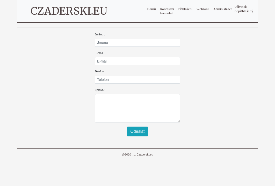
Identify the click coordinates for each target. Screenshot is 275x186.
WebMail (203, 9)
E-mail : (99, 53)
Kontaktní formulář (167, 11)
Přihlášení (185, 9)
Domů (152, 9)
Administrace (223, 9)
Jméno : (100, 34)
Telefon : (100, 71)
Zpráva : (100, 89)
